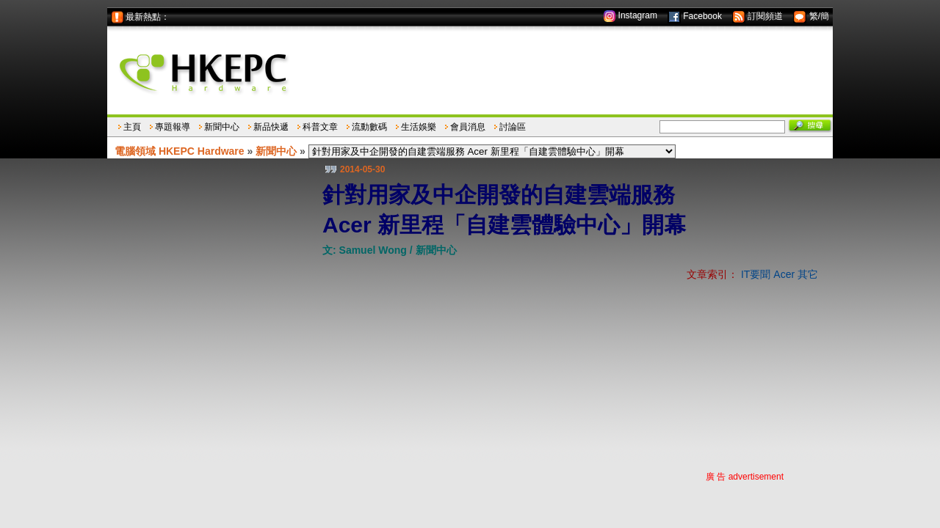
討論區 (512, 127)
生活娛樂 (418, 127)
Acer (784, 274)
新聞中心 (221, 127)
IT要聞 (755, 274)
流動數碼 (369, 127)
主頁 (132, 127)
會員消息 (467, 127)
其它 (808, 274)
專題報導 (172, 127)
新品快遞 (271, 127)
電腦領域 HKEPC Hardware (180, 151)
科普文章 (320, 127)
